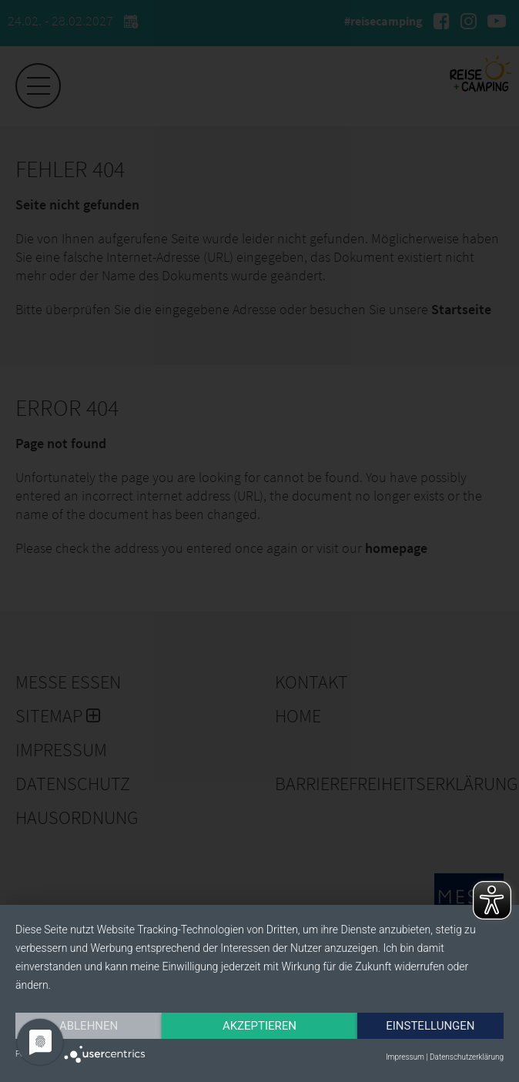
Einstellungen (430, 1026)
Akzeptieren (259, 1026)
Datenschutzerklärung (467, 1057)
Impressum (405, 1057)
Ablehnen (88, 1026)
